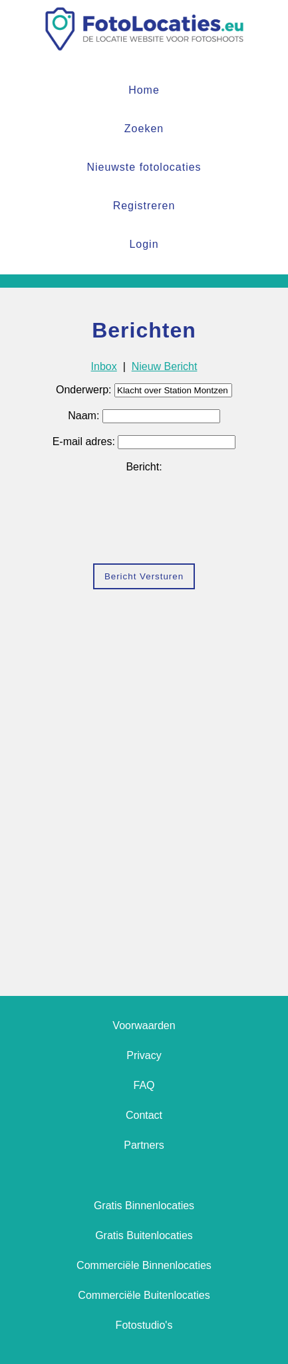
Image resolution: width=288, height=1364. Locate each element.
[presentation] (144, 523)
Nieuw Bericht (165, 366)
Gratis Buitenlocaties (144, 1235)
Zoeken (144, 128)
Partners (144, 1145)
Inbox (104, 366)
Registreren (144, 205)
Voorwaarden (143, 1025)
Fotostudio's (144, 1325)
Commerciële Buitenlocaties (144, 1295)
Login (143, 244)
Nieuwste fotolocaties (143, 167)
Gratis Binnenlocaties (144, 1205)
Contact (144, 1115)
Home (144, 90)
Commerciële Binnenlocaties (144, 1265)
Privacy (143, 1055)
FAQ (143, 1085)
